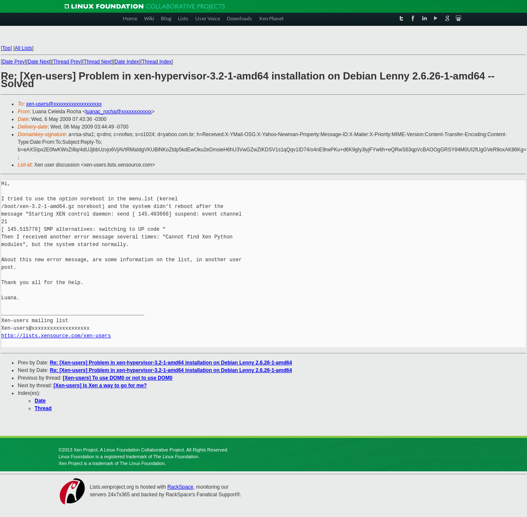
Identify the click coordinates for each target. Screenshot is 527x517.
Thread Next (98, 62)
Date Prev (13, 62)
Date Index (127, 62)
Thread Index (157, 62)
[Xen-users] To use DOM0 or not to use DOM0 (117, 378)
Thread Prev (67, 62)
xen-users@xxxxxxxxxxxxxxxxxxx (64, 104)
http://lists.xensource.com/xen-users (56, 335)
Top (6, 48)
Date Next (38, 62)
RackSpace (180, 487)
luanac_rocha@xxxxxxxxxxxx (118, 112)
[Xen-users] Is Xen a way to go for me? (100, 385)
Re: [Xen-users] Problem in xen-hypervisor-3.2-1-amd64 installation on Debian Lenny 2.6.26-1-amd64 (171, 363)
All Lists (23, 48)
